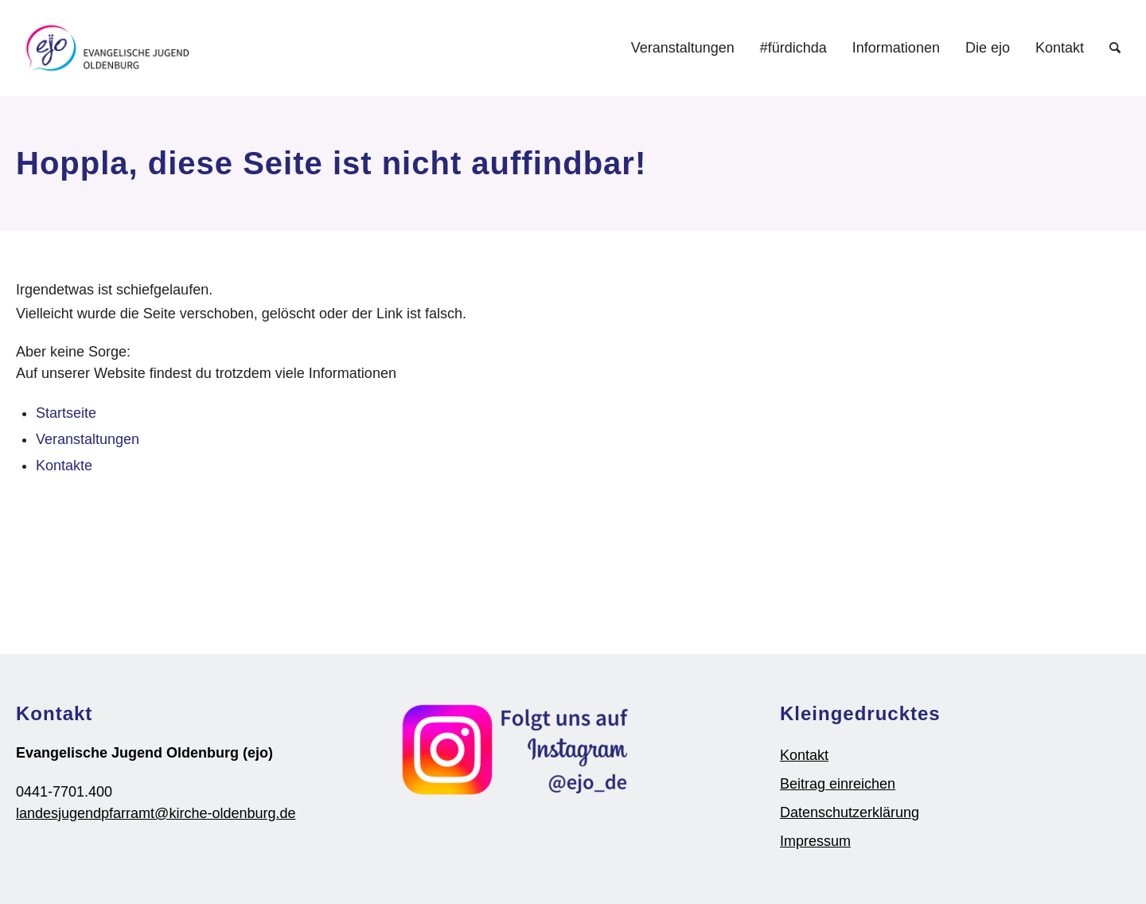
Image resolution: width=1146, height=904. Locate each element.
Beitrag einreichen (837, 784)
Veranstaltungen (87, 439)
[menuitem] (683, 48)
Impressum (815, 841)
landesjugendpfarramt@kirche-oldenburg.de (155, 813)
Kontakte (64, 465)
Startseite (66, 413)
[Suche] (1115, 48)
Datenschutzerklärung (849, 812)
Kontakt (804, 755)
